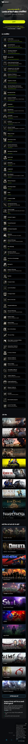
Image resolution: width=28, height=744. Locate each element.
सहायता (14, 735)
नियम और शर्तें (11, 732)
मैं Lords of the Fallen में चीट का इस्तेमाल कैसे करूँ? (14, 713)
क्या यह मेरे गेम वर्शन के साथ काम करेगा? (12, 716)
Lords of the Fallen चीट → (14, 9)
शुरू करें (13, 22)
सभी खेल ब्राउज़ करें (14, 696)
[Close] (26, 723)
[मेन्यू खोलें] (26, 2)
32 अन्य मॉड (21, 27)
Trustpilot (6, 710)
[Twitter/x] (11, 740)
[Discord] (6, 740)
